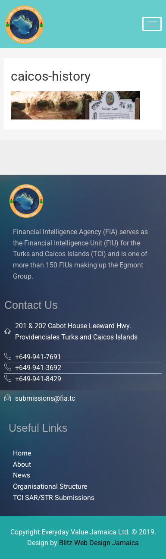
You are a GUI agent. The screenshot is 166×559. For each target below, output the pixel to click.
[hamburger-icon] (152, 24)
